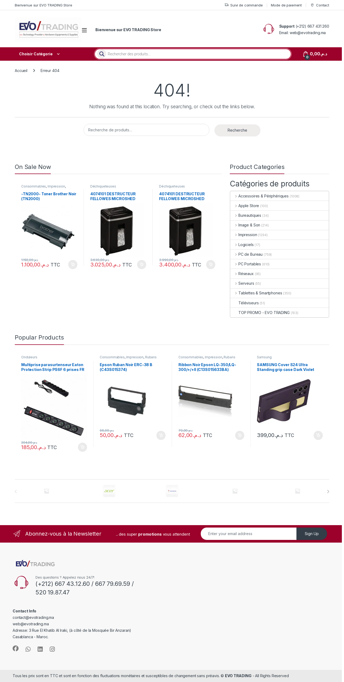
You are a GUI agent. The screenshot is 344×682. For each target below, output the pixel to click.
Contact (319, 5)
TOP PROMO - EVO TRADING (260, 312)
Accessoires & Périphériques (259, 196)
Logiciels (242, 244)
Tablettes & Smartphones (256, 293)
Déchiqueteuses (103, 186)
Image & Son (245, 225)
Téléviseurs (244, 303)
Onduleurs (29, 357)
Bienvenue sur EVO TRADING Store (43, 5)
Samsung (264, 357)
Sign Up (312, 533)
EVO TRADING (238, 675)
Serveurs (242, 283)
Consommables (33, 186)
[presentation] (328, 491)
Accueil (21, 70)
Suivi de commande (243, 5)
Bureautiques (245, 215)
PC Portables (245, 264)
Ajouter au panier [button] (72, 264)
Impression (56, 186)
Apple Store (244, 205)
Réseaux (242, 273)
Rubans (151, 357)
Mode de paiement (286, 5)
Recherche (237, 130)
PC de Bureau (246, 254)
